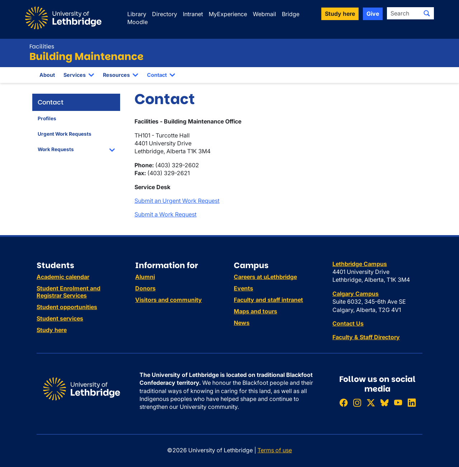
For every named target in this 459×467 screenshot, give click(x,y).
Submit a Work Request (165, 214)
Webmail (264, 14)
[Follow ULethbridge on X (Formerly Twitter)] (371, 402)
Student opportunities (67, 306)
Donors (145, 288)
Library (136, 14)
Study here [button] (340, 13)
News (242, 322)
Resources (116, 75)
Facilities (41, 46)
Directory (164, 14)
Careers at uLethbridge (265, 276)
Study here (52, 329)
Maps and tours (255, 311)
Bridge (290, 14)
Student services (60, 318)
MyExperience (228, 14)
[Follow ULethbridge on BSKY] (384, 402)
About (47, 75)
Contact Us (348, 323)
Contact (157, 75)
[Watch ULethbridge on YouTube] (398, 402)
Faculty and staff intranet (268, 299)
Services (74, 75)
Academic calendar (63, 276)
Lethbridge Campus (359, 263)
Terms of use (274, 450)
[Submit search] (427, 13)
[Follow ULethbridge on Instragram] (357, 402)
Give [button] (372, 13)
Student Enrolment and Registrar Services (68, 292)
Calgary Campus (355, 293)
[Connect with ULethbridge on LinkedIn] (411, 402)
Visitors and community (168, 299)
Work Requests (56, 149)
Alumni (145, 276)
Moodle (137, 21)
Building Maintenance (86, 57)
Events (243, 288)
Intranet (193, 14)
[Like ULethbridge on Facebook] (343, 402)
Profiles (47, 118)
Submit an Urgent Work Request (176, 200)
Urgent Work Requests (64, 134)
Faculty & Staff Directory (366, 337)
